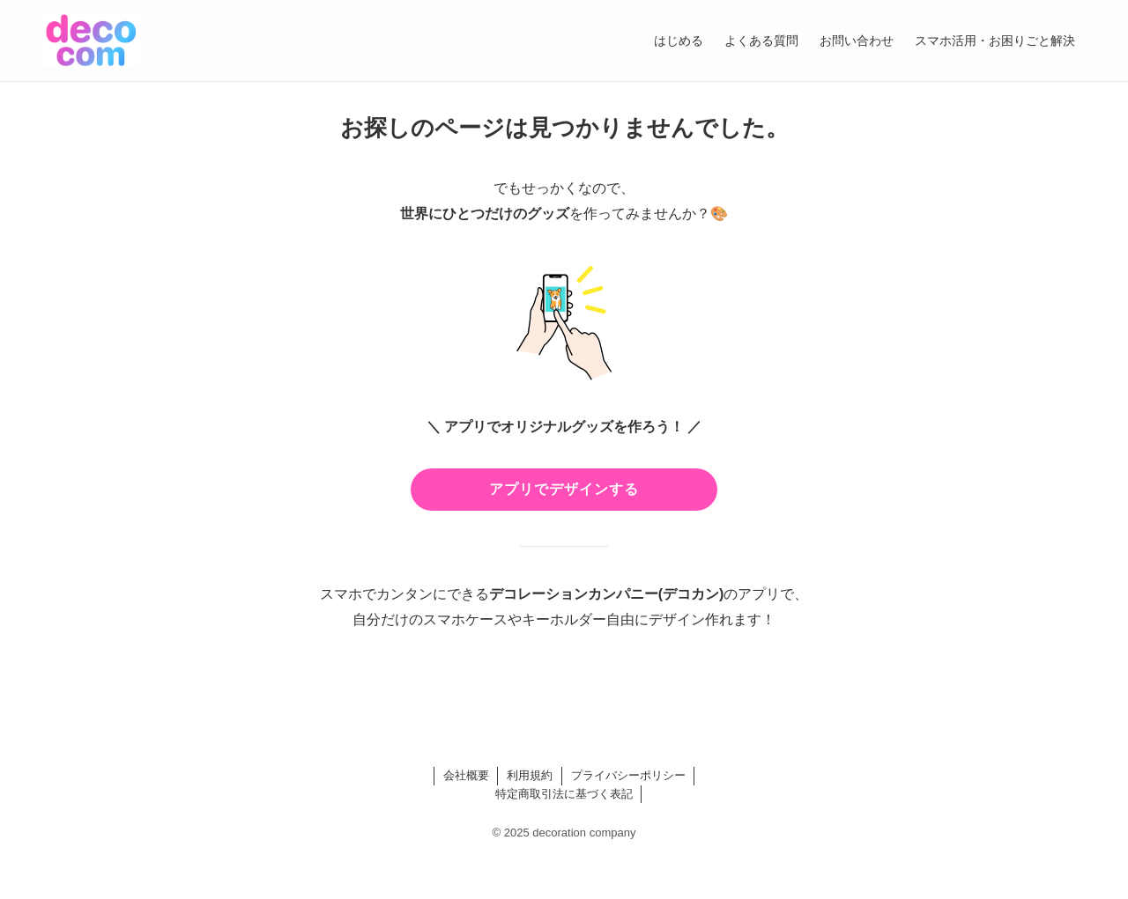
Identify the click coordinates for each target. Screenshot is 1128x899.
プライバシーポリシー (628, 775)
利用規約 (530, 775)
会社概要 (466, 775)
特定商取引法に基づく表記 (564, 793)
